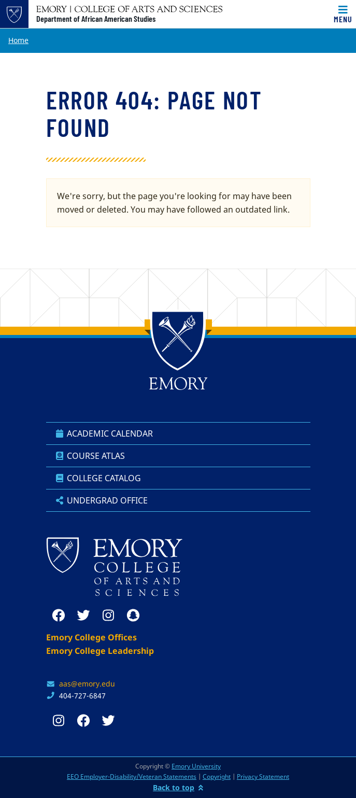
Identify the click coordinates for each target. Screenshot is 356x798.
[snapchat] (133, 615)
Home (18, 40)
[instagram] (108, 615)
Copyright (217, 776)
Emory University (196, 766)
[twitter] (83, 615)
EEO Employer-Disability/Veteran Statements (131, 776)
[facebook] (58, 615)
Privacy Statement (263, 776)
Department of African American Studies (95, 19)
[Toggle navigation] (343, 14)
